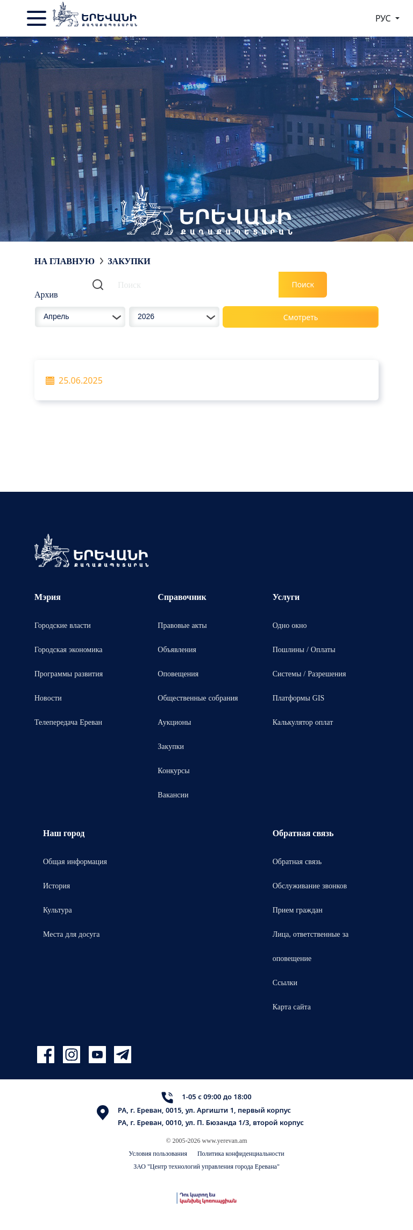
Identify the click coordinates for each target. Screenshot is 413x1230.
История (56, 885)
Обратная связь (297, 861)
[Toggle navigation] (38, 18)
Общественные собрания (198, 697)
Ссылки (285, 982)
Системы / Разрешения (309, 673)
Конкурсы (173, 770)
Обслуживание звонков (310, 885)
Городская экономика (68, 649)
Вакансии (173, 794)
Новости (48, 697)
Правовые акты (182, 625)
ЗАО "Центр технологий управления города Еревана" (206, 1166)
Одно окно (290, 625)
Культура (57, 909)
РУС (384, 18)
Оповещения (178, 673)
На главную (64, 261)
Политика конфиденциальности (240, 1153)
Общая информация (75, 861)
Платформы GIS (299, 697)
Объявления (177, 649)
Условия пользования (158, 1153)
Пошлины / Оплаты (304, 649)
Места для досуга (71, 934)
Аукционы (174, 722)
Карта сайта (292, 1006)
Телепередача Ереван (68, 722)
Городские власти (62, 625)
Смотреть (300, 317)
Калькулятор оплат (303, 722)
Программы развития (68, 673)
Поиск (302, 284)
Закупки (171, 746)
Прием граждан (298, 909)
